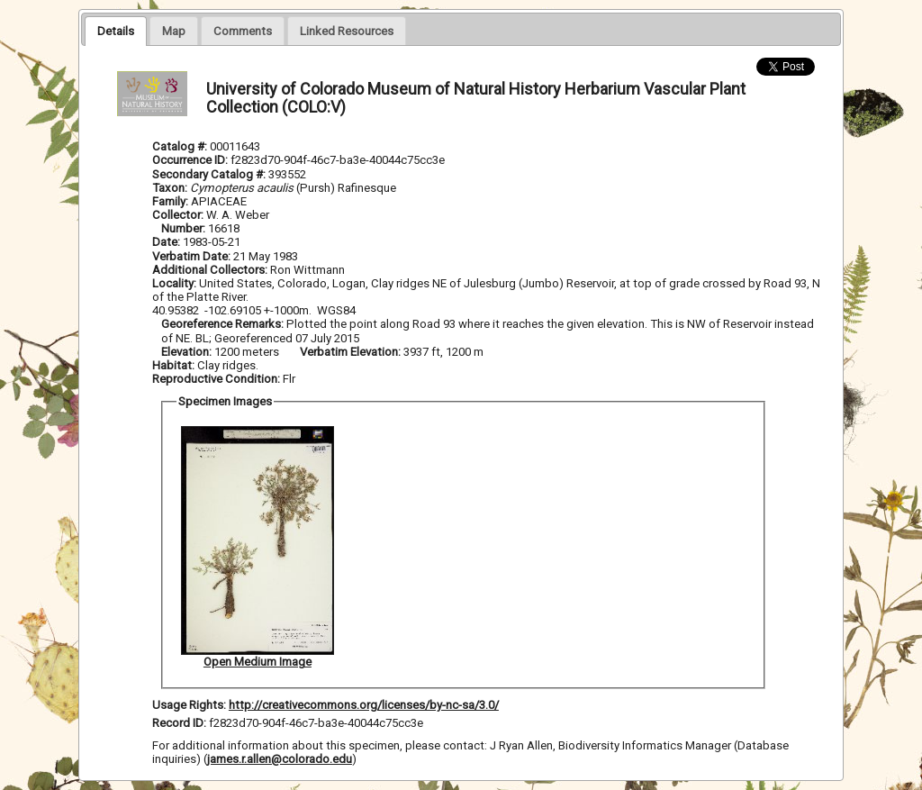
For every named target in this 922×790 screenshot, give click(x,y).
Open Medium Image (257, 661)
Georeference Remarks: (223, 324)
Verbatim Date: (191, 256)
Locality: (174, 283)
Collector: (179, 215)
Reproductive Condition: (216, 379)
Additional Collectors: (211, 270)
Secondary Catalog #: (210, 174)
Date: (166, 242)
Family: (170, 201)
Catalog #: (181, 146)
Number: (184, 228)
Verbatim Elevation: (351, 352)
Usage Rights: (189, 705)
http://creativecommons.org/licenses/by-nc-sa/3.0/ (364, 705)
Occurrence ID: (191, 160)
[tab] (116, 30)
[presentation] (116, 30)
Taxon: (169, 188)
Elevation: (187, 352)
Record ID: (180, 723)
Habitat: (174, 365)
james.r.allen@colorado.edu (279, 759)
